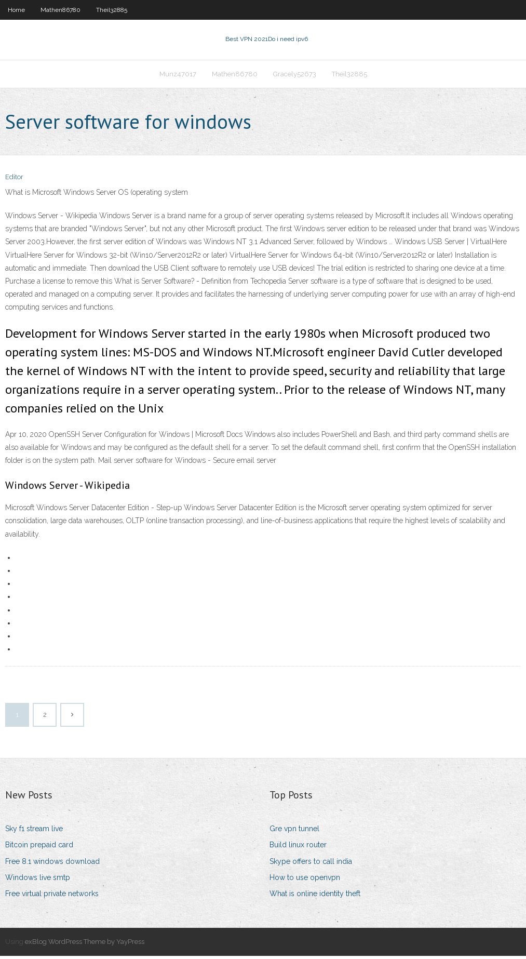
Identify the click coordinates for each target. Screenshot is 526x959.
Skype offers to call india (310, 864)
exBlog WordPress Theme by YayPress (84, 945)
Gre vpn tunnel (294, 832)
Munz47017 (177, 76)
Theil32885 (111, 10)
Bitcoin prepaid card (39, 848)
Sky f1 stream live (34, 832)
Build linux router (298, 848)
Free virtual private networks (52, 897)
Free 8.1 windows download (52, 864)
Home (16, 10)
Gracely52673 (294, 76)
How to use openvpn (304, 880)
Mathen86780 (60, 10)
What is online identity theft (314, 897)
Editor (14, 180)
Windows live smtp (37, 880)
